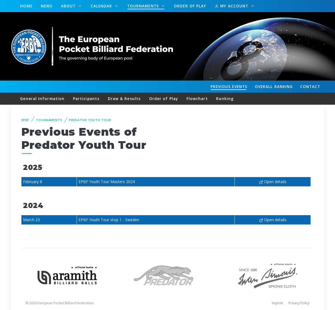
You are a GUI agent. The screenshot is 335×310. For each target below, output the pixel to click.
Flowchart (197, 98)
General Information (42, 98)
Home (26, 5)
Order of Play (190, 5)
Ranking (274, 87)
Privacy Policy (299, 303)
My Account (232, 5)
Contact (310, 86)
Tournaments (143, 5)
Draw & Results (124, 98)
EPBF (25, 120)
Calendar (102, 5)
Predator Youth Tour (90, 120)
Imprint (277, 303)
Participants (86, 98)
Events (229, 87)
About (69, 5)
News (46, 5)
